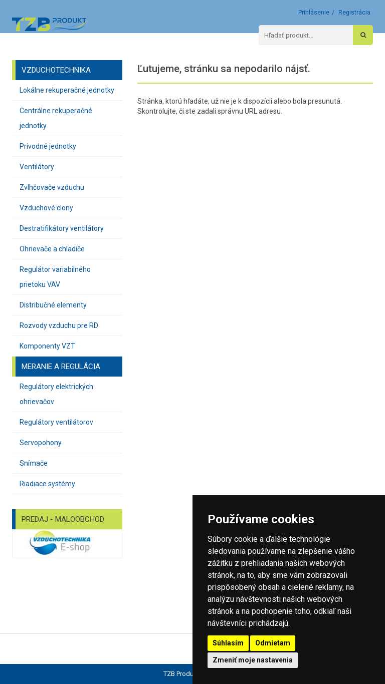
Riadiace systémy (47, 484)
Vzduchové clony (46, 208)
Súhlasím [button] (228, 643)
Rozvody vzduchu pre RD (59, 325)
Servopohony (41, 443)
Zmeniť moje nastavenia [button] (253, 660)
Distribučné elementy (53, 305)
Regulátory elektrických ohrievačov (56, 394)
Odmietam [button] (272, 643)
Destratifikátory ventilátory (62, 228)
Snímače (34, 463)
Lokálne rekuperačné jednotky (67, 90)
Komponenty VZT (47, 346)
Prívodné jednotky (48, 146)
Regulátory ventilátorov (56, 422)
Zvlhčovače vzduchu (52, 187)
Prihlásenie (313, 12)
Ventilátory (37, 167)
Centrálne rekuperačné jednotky (56, 118)
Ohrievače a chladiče (52, 249)
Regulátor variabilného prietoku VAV (55, 276)
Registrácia (354, 12)
